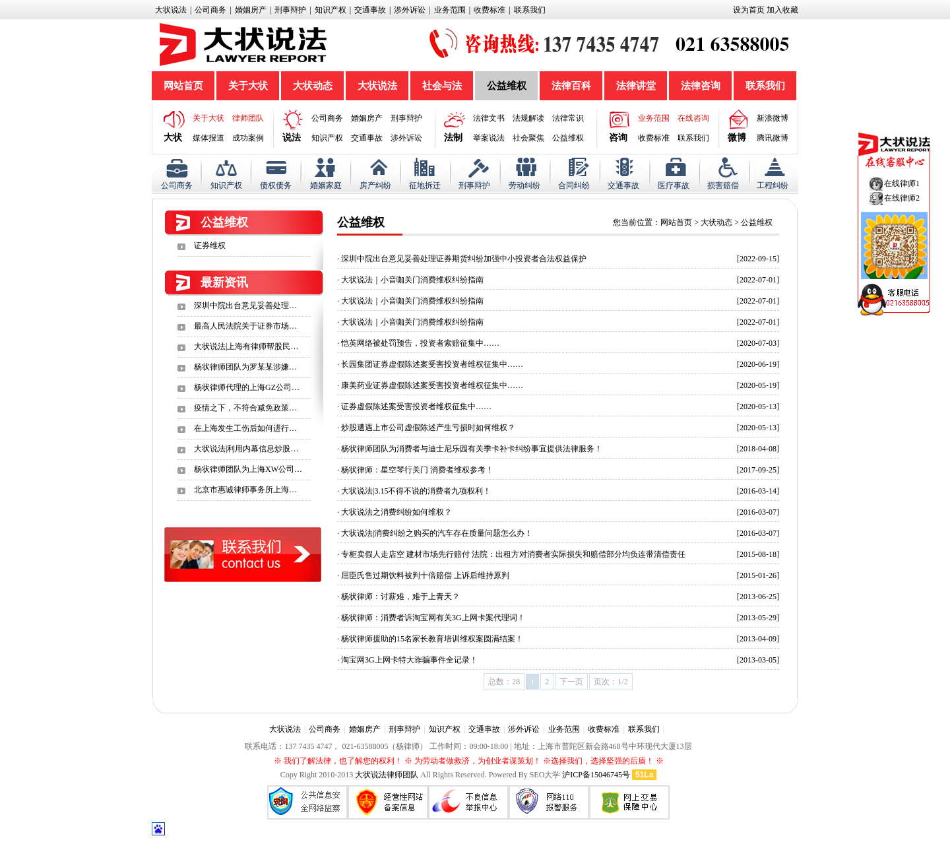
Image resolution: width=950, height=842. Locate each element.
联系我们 (530, 10)
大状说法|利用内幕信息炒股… (246, 448)
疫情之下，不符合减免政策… (245, 407)
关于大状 (248, 86)
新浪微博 (772, 118)
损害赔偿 (723, 185)
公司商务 (210, 10)
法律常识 (568, 118)
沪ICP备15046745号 (596, 774)
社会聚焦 (528, 138)
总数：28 (504, 681)
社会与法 (442, 86)
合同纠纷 (574, 185)
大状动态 (312, 86)
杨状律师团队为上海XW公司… (248, 469)
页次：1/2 (610, 681)
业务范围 (450, 10)
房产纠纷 (375, 185)
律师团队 (248, 118)
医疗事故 (673, 185)
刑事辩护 (290, 10)
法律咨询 (700, 86)
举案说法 (489, 138)
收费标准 (489, 10)
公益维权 (506, 86)
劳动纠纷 (524, 185)
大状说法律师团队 (386, 774)
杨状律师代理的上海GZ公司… (247, 387)
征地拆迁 (425, 185)
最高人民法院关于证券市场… (245, 326)
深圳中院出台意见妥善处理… (245, 305)
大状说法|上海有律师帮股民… (246, 346)
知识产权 (330, 10)
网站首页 (183, 86)
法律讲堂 (636, 86)
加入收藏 (782, 10)
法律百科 (571, 86)
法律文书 (489, 118)
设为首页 (749, 10)
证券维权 (210, 245)
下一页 (571, 681)
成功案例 (248, 138)
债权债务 (276, 185)
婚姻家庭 (326, 185)
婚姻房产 (251, 10)
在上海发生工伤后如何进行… (245, 428)
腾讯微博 (772, 138)
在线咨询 (693, 118)
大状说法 (171, 10)
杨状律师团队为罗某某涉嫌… (245, 367)
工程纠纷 (772, 185)
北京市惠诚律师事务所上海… (245, 489)
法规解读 (528, 118)
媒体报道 (208, 138)
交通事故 (370, 10)
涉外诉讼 (410, 10)
